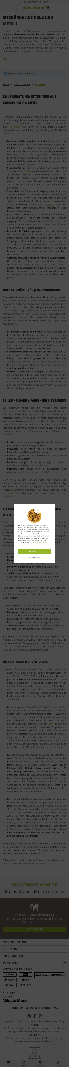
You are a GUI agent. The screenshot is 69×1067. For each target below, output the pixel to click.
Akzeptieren (34, 552)
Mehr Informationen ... (40, 542)
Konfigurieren (34, 557)
